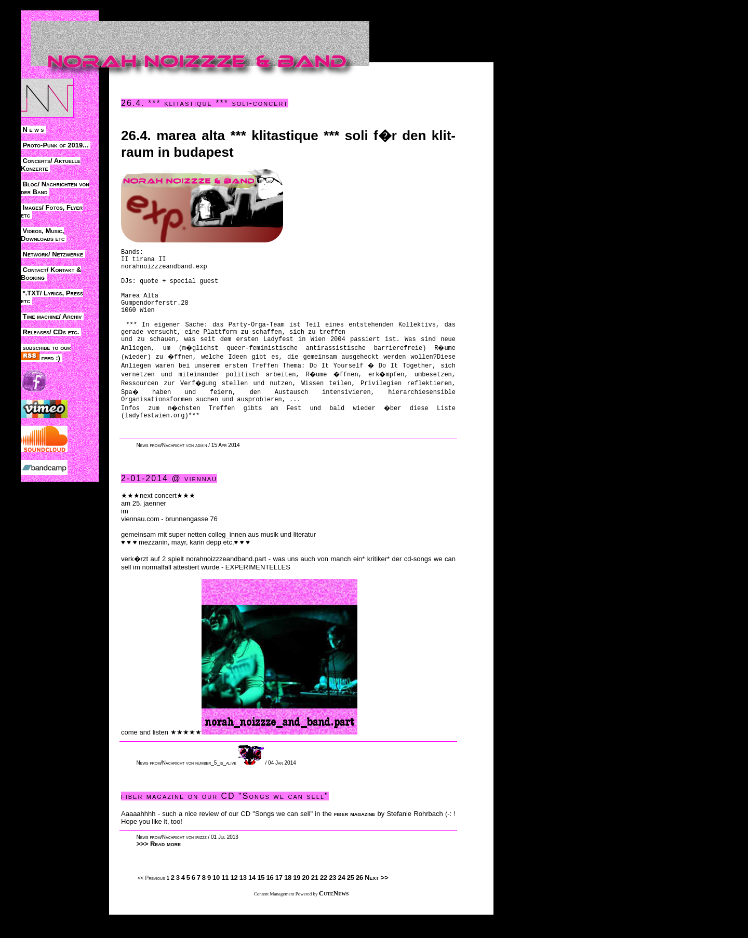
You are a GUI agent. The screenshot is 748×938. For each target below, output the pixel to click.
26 (359, 901)
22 (323, 901)
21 (314, 901)
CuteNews (334, 916)
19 (296, 901)
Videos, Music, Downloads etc (43, 234)
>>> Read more (159, 867)
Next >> (377, 901)
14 (252, 901)
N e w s (33, 129)
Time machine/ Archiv (52, 316)
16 (269, 901)
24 (341, 901)
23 (332, 901)
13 (243, 901)
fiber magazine (354, 837)
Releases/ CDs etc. (51, 332)
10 (216, 901)
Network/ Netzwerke (53, 254)
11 (225, 901)
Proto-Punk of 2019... (55, 145)
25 (350, 901)
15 (260, 901)
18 (287, 901)
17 (279, 901)
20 (305, 901)
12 (233, 901)
